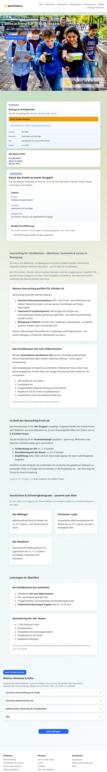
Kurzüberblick (15, 158)
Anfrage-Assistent (95, 7)
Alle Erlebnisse (9, 759)
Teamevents (62, 4)
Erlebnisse (50, 4)
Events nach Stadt (46, 759)
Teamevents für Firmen (13, 763)
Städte (101, 4)
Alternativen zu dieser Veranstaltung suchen (31, 125)
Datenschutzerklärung (82, 763)
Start (41, 4)
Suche (40, 763)
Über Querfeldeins (46, 769)
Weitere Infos (14, 164)
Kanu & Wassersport (12, 766)
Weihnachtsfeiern (11, 769)
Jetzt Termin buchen (15, 37)
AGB (74, 766)
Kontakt (41, 766)
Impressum (77, 759)
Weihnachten (90, 4)
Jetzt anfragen (53, 731)
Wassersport (76, 4)
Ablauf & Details (16, 161)
